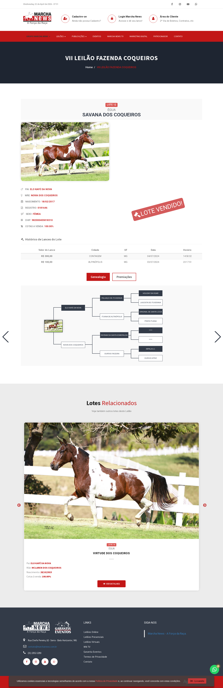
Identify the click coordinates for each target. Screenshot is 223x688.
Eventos (97, 36)
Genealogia (98, 277)
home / (90, 67)
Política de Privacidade (106, 681)
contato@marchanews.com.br (42, 646)
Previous (18, 504)
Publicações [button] (79, 36)
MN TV (87, 646)
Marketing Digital (138, 36)
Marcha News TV (115, 36)
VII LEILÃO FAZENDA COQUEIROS (111, 58)
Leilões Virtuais (92, 641)
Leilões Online (91, 632)
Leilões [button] (61, 36)
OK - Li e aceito (197, 681)
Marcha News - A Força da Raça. (167, 633)
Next (204, 504)
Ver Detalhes (111, 583)
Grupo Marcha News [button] (38, 36)
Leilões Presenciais (94, 636)
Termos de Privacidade (95, 656)
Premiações (124, 277)
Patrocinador (160, 36)
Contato (178, 36)
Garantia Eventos (92, 651)
